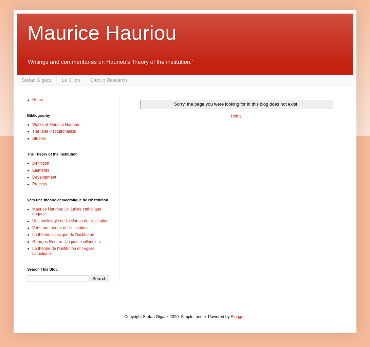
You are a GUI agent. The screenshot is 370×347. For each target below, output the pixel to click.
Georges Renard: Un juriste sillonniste (66, 241)
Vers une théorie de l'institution (60, 227)
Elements (40, 170)
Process (39, 184)
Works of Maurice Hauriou (55, 124)
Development (44, 177)
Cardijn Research (108, 80)
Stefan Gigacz (37, 80)
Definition (40, 163)
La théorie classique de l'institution (63, 234)
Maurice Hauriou (102, 32)
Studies (39, 138)
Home (236, 116)
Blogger (238, 316)
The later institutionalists (54, 131)
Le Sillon (71, 80)
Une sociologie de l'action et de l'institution (70, 221)
